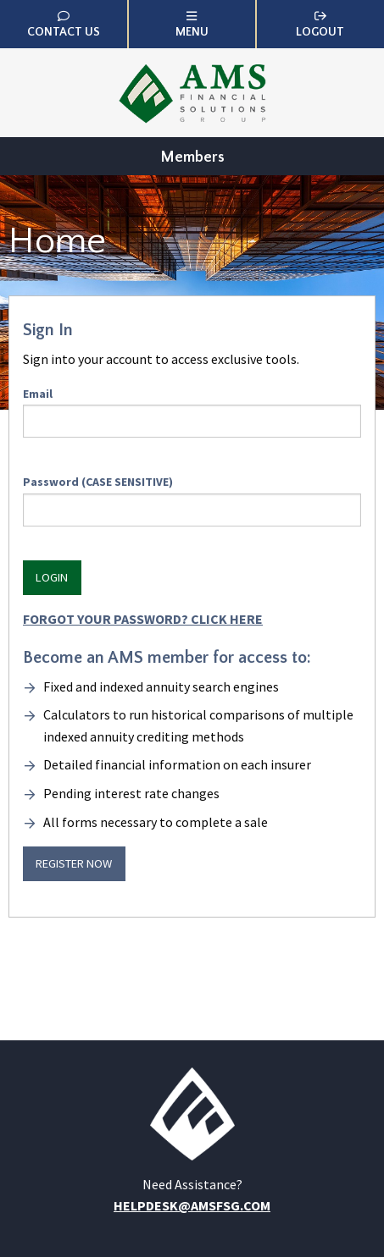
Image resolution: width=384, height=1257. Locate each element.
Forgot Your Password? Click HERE (143, 618)
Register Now (74, 863)
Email (192, 412)
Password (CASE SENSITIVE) (192, 500)
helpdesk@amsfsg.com (192, 1205)
